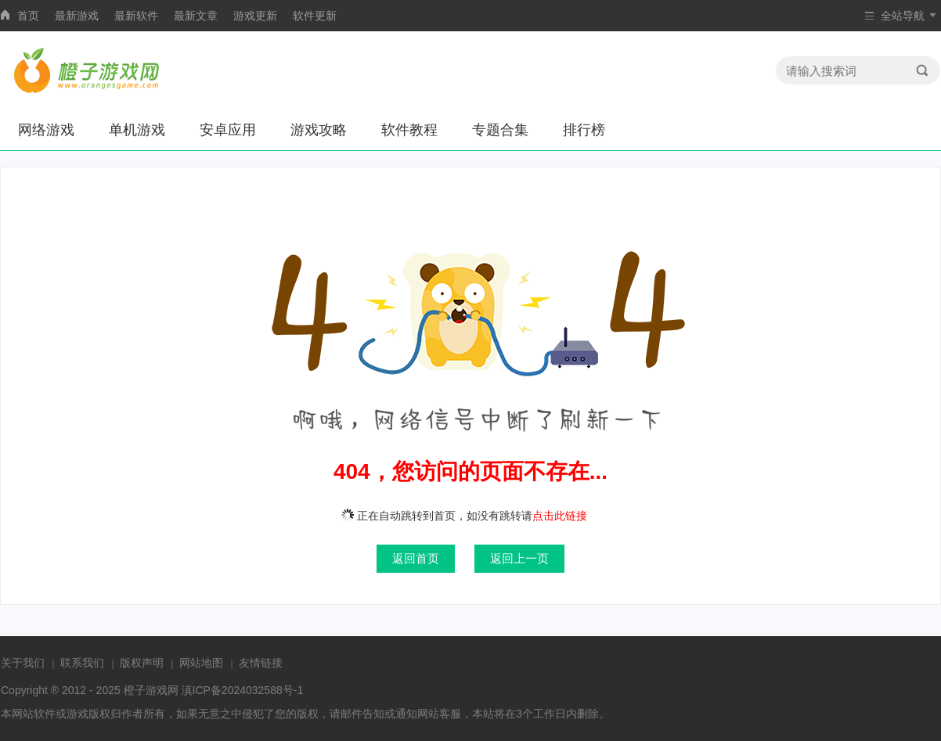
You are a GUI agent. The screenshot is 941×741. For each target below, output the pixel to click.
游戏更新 (255, 15)
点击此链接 (559, 515)
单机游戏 (137, 130)
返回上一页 (519, 558)
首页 (28, 15)
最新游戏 (77, 15)
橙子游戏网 (151, 690)
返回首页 (415, 558)
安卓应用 (228, 130)
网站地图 (201, 662)
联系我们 (82, 662)
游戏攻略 (318, 130)
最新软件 (136, 15)
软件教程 (409, 130)
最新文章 (196, 15)
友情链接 (261, 662)
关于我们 (23, 662)
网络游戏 (46, 130)
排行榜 (584, 130)
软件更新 (315, 15)
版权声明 (142, 662)
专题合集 (500, 130)
